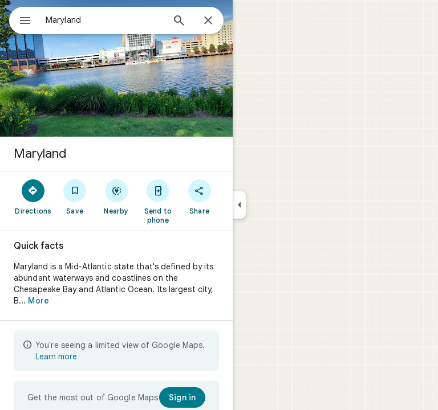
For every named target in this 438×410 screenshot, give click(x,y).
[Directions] (33, 196)
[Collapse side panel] (239, 205)
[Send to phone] (158, 201)
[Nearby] (116, 196)
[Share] (199, 196)
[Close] (208, 21)
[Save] (75, 196)
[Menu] (25, 21)
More (38, 301)
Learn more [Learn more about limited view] (56, 356)
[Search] (179, 21)
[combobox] (104, 20)
